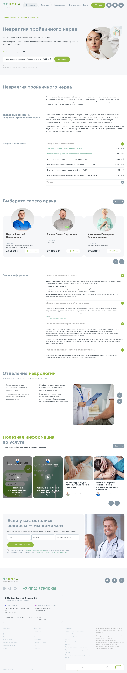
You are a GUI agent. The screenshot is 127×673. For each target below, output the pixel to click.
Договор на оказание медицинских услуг (77, 656)
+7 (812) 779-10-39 (39, 588)
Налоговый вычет (71, 634)
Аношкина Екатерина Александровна (101, 235)
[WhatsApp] (4, 589)
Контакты (37, 631)
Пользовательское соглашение (76, 647)
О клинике (37, 628)
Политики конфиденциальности (34, 550)
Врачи (85, 5)
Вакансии (37, 639)
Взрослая (30, 5)
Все (116, 201)
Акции (5, 648)
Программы (7, 637)
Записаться (62, 59)
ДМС (35, 645)
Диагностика (74, 5)
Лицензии (68, 628)
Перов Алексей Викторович (15, 235)
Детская (44, 5)
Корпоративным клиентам (74, 631)
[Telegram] (9, 589)
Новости (37, 634)
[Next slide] (121, 261)
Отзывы (36, 637)
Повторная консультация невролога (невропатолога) (69, 154)
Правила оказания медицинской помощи (76, 651)
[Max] (15, 589)
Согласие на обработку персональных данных (78, 643)
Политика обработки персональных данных (77, 638)
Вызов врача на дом (9, 645)
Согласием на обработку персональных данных (52, 552)
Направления (59, 5)
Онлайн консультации (10, 642)
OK (118, 667)
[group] (78, 477)
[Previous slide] (115, 261)
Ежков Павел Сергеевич (62, 234)
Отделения (6, 628)
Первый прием (8, 639)
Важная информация (15, 275)
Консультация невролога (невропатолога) (64, 148)
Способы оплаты (40, 642)
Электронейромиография (57, 318)
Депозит (37, 648)
